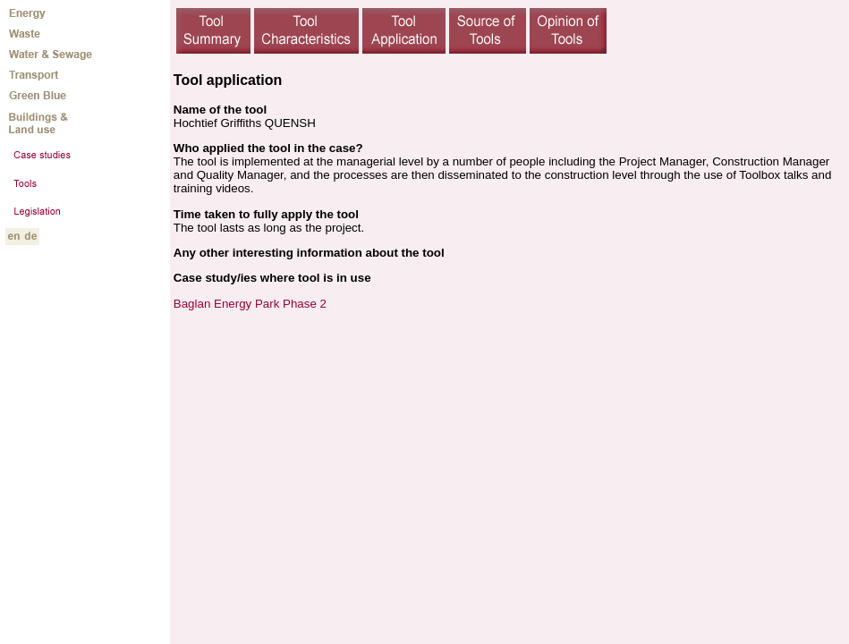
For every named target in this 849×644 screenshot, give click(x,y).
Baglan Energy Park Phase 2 (250, 303)
